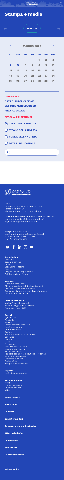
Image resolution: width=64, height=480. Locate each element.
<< (10, 46)
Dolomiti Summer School (17, 293)
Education (9, 337)
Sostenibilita (11, 361)
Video (7, 390)
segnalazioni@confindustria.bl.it (21, 221)
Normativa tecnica (14, 351)
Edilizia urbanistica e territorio (20, 334)
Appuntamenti (12, 397)
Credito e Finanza (13, 327)
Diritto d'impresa (13, 329)
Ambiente (9, 320)
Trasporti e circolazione (16, 363)
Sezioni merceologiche (16, 373)
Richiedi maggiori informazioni (19, 305)
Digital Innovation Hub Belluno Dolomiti (24, 286)
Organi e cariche (13, 262)
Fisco (7, 342)
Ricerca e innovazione (15, 356)
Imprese (9, 371)
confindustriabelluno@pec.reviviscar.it (24, 234)
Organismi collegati (14, 267)
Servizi (8, 315)
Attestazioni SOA (14, 433)
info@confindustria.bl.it (17, 231)
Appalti (8, 322)
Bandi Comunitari (14, 419)
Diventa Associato (14, 301)
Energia (8, 339)
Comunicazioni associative (17, 325)
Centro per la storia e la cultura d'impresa (26, 291)
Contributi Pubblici (14, 455)
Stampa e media (13, 380)
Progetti (9, 281)
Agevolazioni (11, 317)
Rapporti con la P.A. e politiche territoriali (25, 354)
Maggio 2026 (32, 46)
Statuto (8, 269)
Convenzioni (11, 440)
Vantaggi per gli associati (17, 303)
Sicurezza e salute (14, 359)
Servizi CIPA (11, 447)
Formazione (10, 344)
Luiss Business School (15, 284)
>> (53, 46)
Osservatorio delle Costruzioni (21, 426)
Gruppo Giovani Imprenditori (19, 272)
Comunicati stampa (14, 385)
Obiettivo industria (14, 388)
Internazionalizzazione (16, 346)
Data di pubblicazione (19, 101)
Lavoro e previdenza (15, 349)
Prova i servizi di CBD (15, 308)
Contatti (9, 411)
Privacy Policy (12, 469)
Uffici (7, 264)
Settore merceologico (20, 105)
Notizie (8, 383)
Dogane (8, 332)
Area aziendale (15, 110)
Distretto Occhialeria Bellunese (20, 288)
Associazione (11, 257)
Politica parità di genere (17, 274)
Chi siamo (9, 259)
